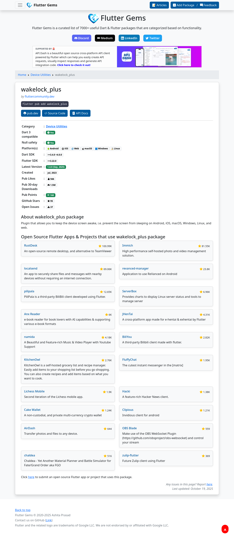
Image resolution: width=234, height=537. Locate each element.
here (31, 477)
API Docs (80, 113)
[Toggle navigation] (20, 5)
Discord (81, 38)
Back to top (23, 510)
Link (49, 520)
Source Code (54, 113)
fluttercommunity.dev (39, 96)
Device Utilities (41, 75)
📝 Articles (159, 5)
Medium (105, 38)
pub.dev (30, 113)
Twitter (153, 38)
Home (22, 75)
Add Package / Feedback (195, 5)
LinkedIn (129, 38)
